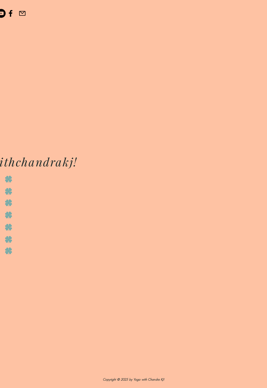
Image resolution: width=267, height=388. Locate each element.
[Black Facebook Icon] (10, 13)
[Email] (22, 13)
